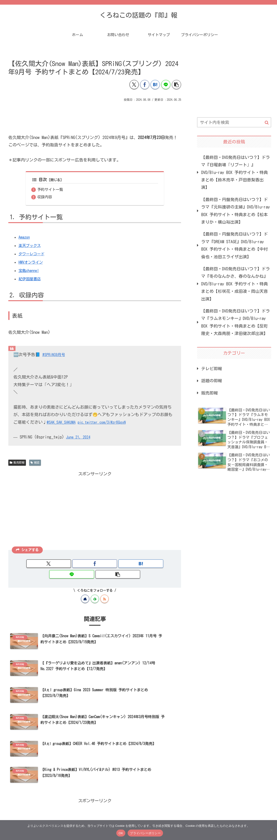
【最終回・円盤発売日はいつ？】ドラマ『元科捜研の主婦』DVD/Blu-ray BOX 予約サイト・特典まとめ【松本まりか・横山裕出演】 (235, 210)
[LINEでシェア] (165, 84)
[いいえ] (271, 830)
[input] (234, 122)
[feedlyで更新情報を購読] (95, 589)
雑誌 (35, 463)
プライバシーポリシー (145, 833)
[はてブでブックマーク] (155, 84)
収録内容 (44, 197)
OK (121, 833)
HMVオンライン (32, 263)
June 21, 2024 (79, 438)
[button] (176, 84)
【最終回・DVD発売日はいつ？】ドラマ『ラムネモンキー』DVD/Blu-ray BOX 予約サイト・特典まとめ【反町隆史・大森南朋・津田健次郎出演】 (235, 322)
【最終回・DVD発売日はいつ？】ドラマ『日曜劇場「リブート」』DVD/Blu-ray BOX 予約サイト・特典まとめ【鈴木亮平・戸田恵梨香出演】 (235, 172)
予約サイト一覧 (50, 190)
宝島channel (29, 271)
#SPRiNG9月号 (55, 355)
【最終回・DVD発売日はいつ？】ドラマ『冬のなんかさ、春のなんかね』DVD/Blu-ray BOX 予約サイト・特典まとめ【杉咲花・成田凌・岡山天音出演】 (235, 284)
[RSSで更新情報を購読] (104, 589)
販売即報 (17, 463)
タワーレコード (33, 254)
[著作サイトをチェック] (85, 589)
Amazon (24, 238)
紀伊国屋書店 (30, 279)
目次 (39, 179)
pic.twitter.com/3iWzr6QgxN (107, 422)
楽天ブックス (30, 246)
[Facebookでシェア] (144, 84)
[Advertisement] (94, 115)
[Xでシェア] (134, 84)
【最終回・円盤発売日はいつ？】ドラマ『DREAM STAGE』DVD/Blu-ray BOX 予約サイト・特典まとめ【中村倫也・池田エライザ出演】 (234, 245)
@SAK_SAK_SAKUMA (62, 422)
